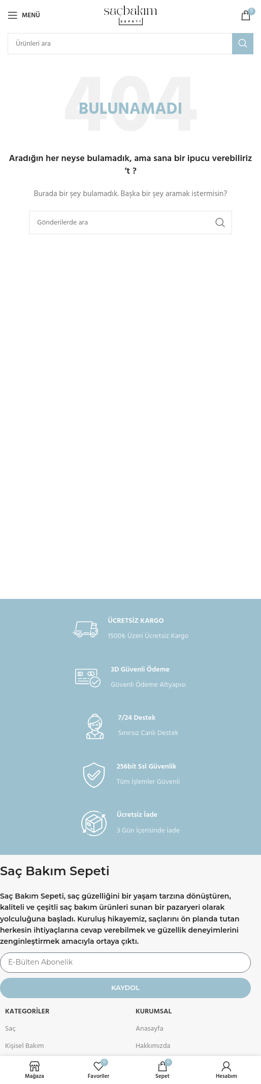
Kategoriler (27, 1011)
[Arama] (130, 43)
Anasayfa (150, 1029)
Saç (10, 1029)
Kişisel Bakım (24, 1046)
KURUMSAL (154, 1011)
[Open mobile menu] (24, 15)
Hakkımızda (153, 1046)
